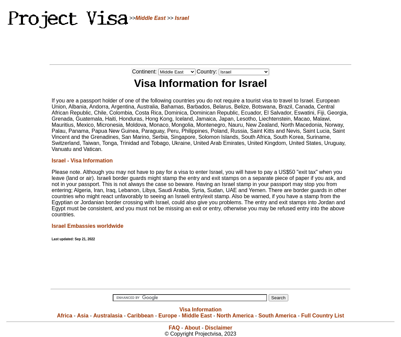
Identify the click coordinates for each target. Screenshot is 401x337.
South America (277, 315)
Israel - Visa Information (82, 160)
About (192, 328)
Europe (167, 315)
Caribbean (140, 315)
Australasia (107, 315)
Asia (82, 315)
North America (235, 315)
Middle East (151, 18)
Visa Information (200, 309)
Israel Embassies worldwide (88, 226)
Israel (182, 18)
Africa (64, 315)
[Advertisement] (200, 45)
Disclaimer (218, 328)
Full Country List (322, 315)
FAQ (174, 328)
